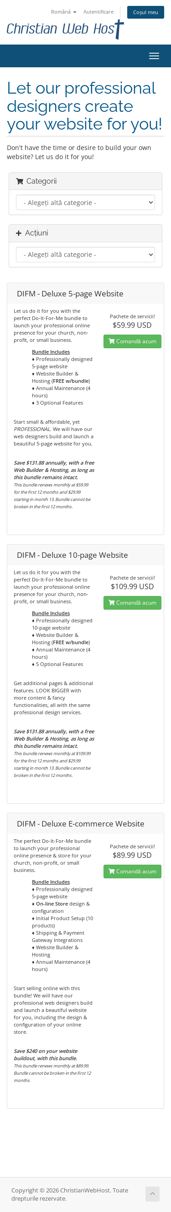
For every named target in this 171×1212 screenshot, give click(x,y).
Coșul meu (145, 12)
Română (64, 11)
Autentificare (98, 11)
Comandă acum (132, 341)
